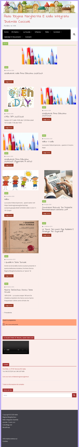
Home (6, 32)
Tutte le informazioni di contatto (13, 384)
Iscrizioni (56, 32)
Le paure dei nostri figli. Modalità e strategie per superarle (58, 230)
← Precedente (7, 313)
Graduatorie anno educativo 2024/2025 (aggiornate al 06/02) (18, 160)
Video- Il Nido (48, 141)
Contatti (28, 37)
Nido (47, 32)
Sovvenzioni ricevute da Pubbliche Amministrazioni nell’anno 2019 (57, 208)
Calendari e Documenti (12, 37)
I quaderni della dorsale (15, 262)
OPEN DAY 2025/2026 (14, 116)
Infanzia (38, 32)
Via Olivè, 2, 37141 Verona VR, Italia (14, 369)
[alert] (39, 324)
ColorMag (6, 425)
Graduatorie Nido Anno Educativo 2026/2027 (23, 73)
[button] (19, 32)
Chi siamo (15, 32)
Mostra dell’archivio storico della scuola (18, 291)
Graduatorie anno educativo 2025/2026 (54, 114)
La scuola (26, 32)
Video (6, 199)
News (6, 67)
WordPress (6, 427)
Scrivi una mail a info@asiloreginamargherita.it (16, 376)
